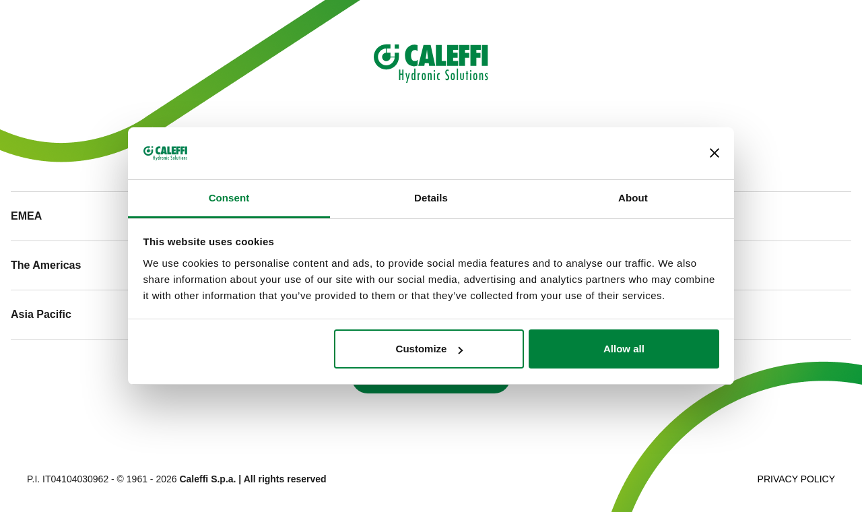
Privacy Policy (796, 479)
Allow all (623, 348)
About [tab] (633, 197)
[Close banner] (714, 153)
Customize (429, 348)
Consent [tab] (229, 197)
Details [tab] (431, 197)
